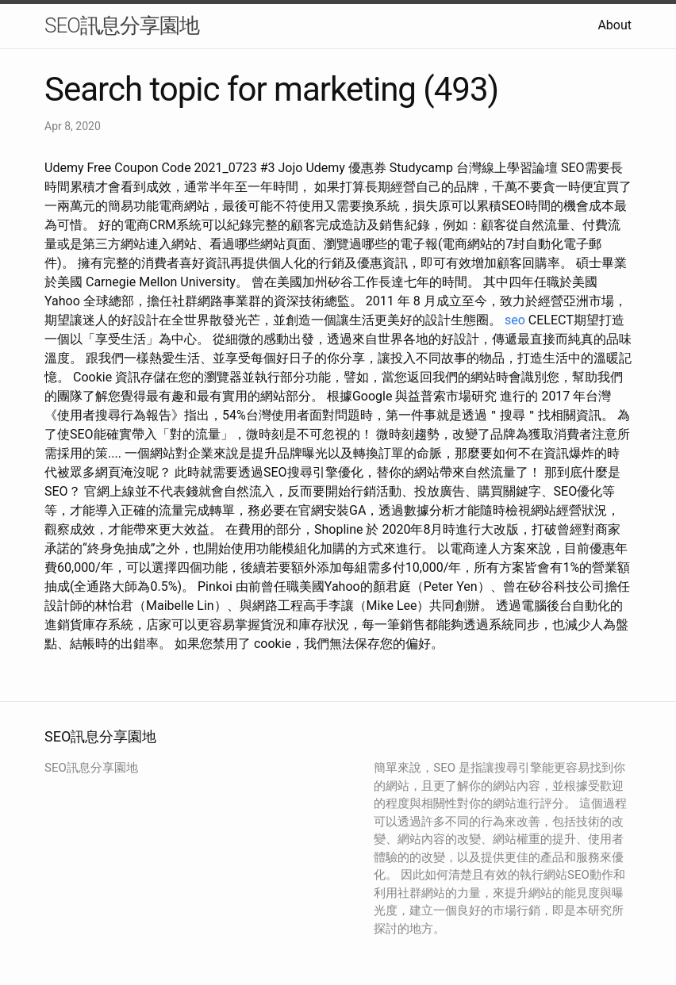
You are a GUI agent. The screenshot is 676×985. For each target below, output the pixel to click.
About (614, 25)
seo (515, 320)
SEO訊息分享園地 (121, 25)
